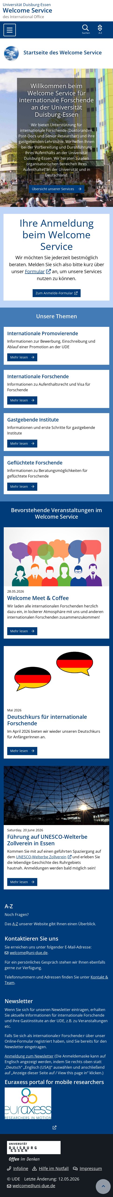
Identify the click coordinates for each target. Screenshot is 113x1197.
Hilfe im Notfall (50, 1168)
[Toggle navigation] (9, 30)
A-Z (15, 923)
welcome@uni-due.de (29, 952)
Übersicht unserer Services (53, 189)
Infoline (17, 1168)
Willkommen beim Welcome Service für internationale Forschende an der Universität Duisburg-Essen (56, 100)
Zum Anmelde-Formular (54, 293)
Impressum (87, 1168)
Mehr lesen (19, 357)
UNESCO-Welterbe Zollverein (41, 856)
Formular (35, 271)
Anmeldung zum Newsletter (29, 1056)
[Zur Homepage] (56, 4)
